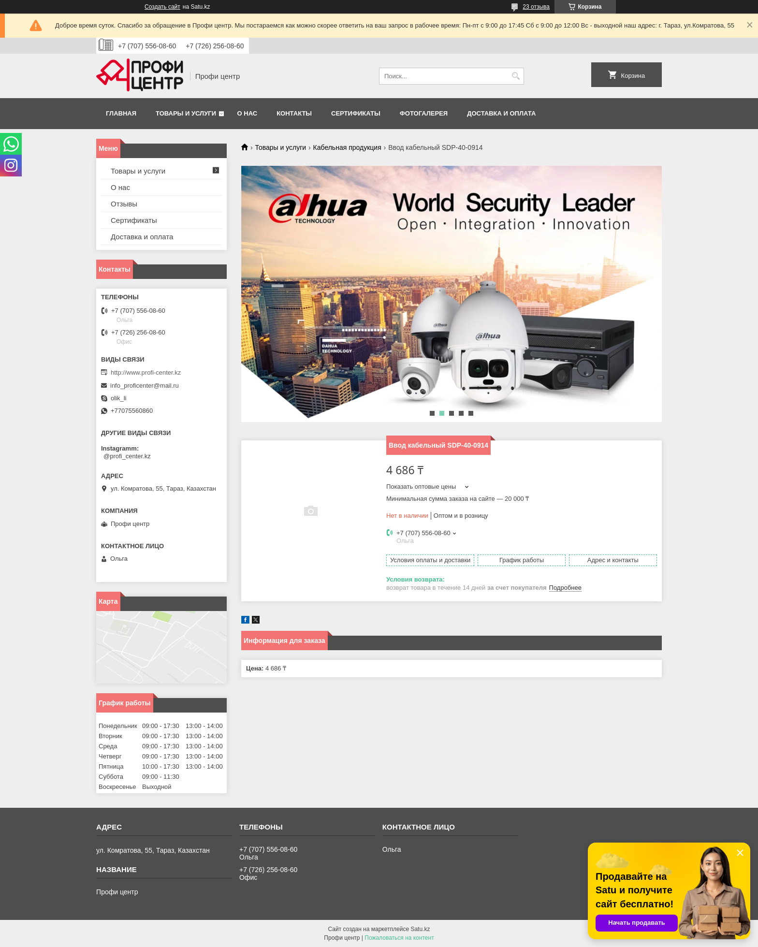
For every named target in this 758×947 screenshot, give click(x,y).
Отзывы (124, 204)
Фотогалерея (424, 113)
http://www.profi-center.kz (146, 372)
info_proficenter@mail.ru (144, 385)
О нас (247, 113)
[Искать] (515, 76)
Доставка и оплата (501, 113)
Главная (121, 113)
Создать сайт (162, 6)
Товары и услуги (186, 113)
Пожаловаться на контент (399, 937)
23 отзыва (536, 6)
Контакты (294, 113)
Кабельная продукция (347, 147)
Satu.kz (420, 929)
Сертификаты (355, 113)
